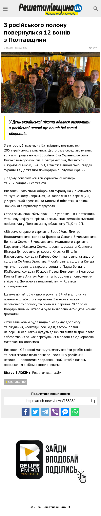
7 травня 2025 (12, 47)
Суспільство (17, 382)
